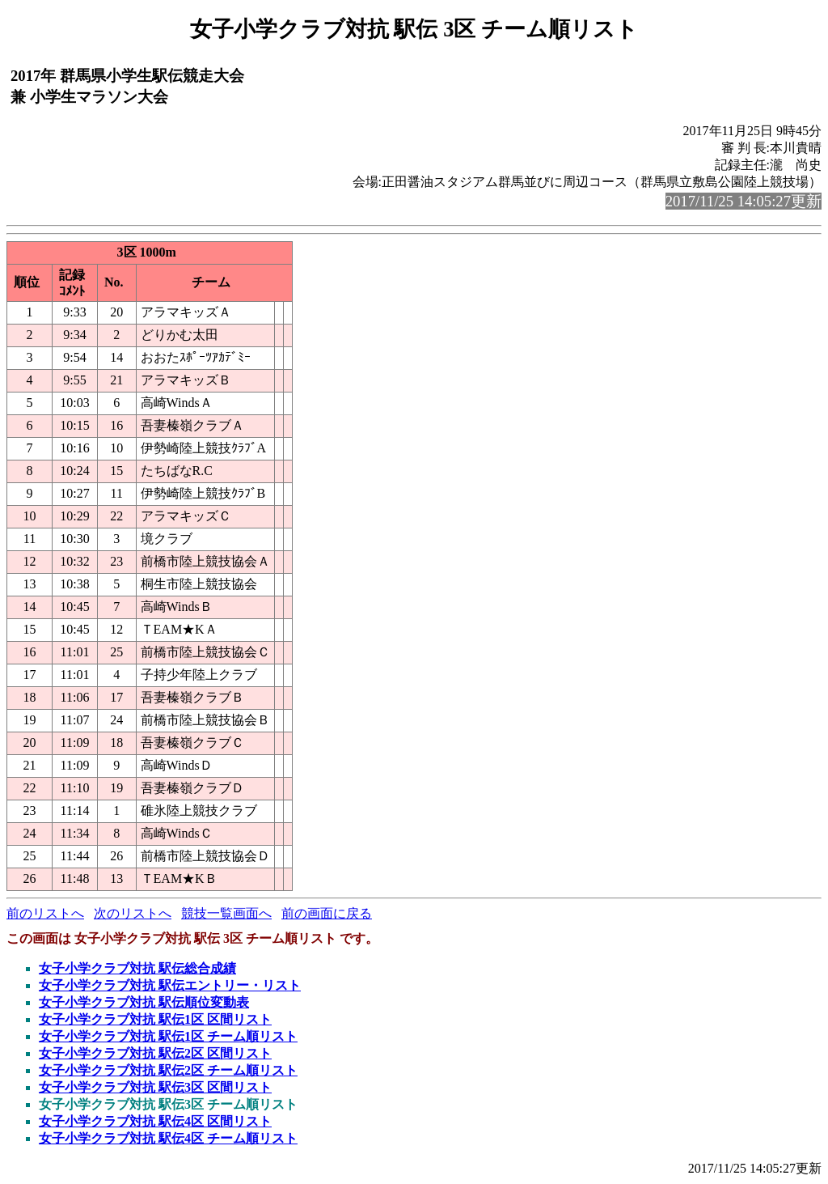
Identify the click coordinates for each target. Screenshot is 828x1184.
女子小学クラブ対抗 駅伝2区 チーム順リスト (168, 1070)
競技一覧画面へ (226, 913)
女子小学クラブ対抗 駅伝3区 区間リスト (155, 1087)
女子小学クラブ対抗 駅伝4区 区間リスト (155, 1121)
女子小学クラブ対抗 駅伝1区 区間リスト (155, 1019)
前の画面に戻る (326, 913)
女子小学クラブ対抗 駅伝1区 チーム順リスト (168, 1036)
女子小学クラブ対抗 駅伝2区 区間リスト (155, 1053)
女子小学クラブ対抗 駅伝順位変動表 (144, 1002)
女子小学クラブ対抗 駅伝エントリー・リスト (170, 985)
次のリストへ (132, 913)
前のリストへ (45, 913)
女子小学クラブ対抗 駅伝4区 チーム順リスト (168, 1138)
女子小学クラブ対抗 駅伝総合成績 (137, 968)
